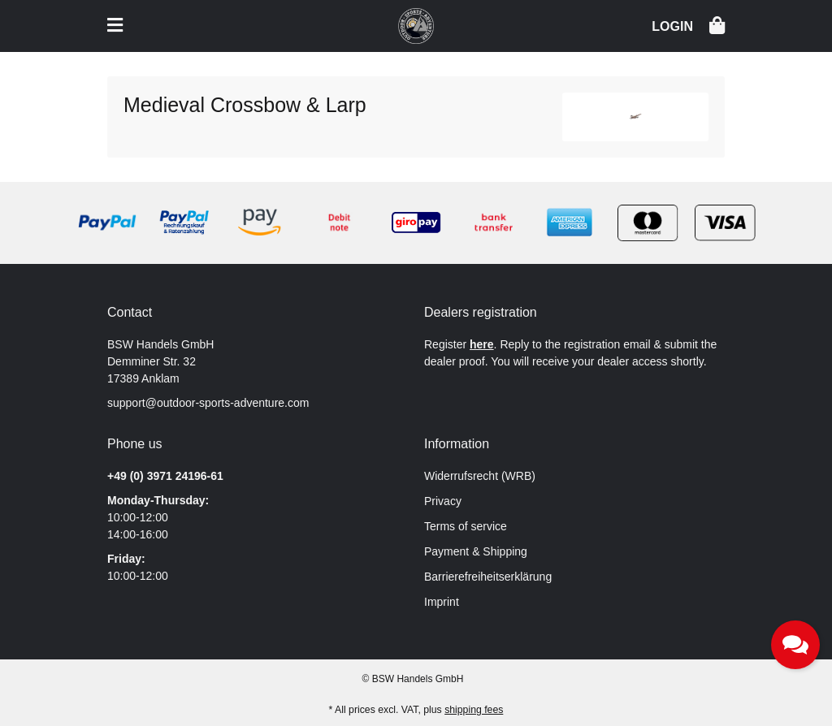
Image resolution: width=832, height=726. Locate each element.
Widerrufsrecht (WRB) (479, 475)
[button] (672, 24)
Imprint (441, 601)
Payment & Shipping (475, 551)
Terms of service (465, 526)
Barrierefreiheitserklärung (488, 576)
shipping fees (473, 709)
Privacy (443, 501)
